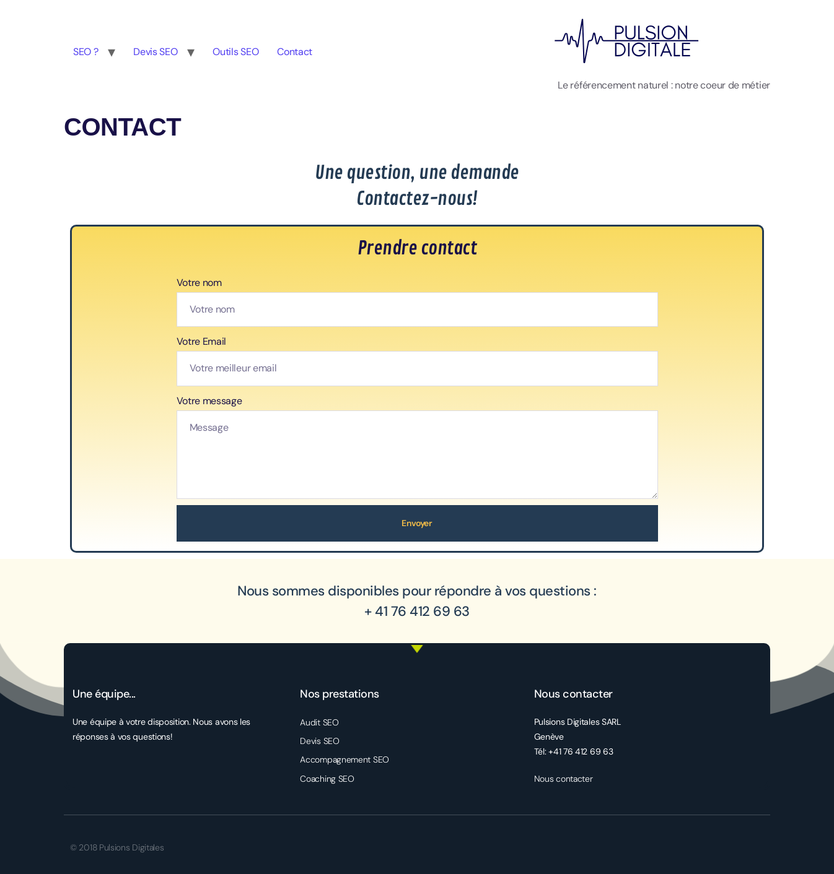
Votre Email (202, 341)
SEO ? (86, 51)
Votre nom (199, 282)
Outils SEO (235, 51)
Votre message (209, 400)
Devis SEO (155, 51)
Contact (294, 51)
